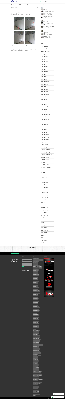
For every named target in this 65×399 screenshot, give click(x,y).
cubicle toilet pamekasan (45, 112)
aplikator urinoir (43, 49)
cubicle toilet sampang (44, 124)
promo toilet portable (44, 199)
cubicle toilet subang (44, 127)
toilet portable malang (44, 230)
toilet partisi (43, 225)
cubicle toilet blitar (35, 278)
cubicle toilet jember (44, 97)
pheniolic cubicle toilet (44, 185)
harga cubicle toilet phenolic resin (46, 154)
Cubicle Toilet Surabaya (15, 253)
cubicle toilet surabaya (36, 49)
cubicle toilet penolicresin (45, 116)
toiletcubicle (26, 50)
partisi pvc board (44, 177)
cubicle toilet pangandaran (45, 114)
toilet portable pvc (44, 232)
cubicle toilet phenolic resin (45, 117)
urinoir (42, 237)
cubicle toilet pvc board (44, 122)
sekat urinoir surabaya (44, 207)
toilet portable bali (44, 227)
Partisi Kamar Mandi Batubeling (47, 10)
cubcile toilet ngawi (44, 54)
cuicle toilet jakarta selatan (45, 142)
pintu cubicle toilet (44, 189)
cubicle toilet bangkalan (35, 270)
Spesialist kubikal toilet (44, 212)
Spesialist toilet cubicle (35, 378)
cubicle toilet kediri (44, 104)
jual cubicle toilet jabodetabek (46, 167)
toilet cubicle (16, 50)
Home (41, 1)
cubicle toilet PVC (29, 49)
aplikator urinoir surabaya (45, 51)
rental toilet (43, 200)
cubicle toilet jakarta (44, 91)
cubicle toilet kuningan (44, 106)
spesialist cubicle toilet (44, 210)
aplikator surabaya (44, 48)
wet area (42, 242)
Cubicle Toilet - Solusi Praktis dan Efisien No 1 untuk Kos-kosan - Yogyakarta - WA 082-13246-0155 (48, 27)
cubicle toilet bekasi (44, 76)
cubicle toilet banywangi (45, 74)
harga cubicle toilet (44, 147)
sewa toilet (43, 209)
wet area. (42, 243)
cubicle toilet (25, 49)
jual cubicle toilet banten (45, 164)
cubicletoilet (12, 50)
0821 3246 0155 (15, 261)
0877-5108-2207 (15, 263)
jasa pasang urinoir (44, 160)
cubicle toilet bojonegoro (45, 81)
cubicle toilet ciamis (35, 282)
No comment (16, 7)
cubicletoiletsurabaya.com (28, 45)
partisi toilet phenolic (44, 182)
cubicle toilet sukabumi (44, 129)
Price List (49, 1)
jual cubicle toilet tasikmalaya (45, 170)
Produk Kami (45, 1)
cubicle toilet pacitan (44, 111)
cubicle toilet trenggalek (45, 137)
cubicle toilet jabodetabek (45, 89)
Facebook (48, 398)
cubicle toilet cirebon (44, 84)
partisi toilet (43, 179)
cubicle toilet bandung (44, 66)
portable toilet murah (44, 192)
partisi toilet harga (44, 180)
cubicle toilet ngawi (44, 109)
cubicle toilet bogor (44, 79)
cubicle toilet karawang (44, 102)
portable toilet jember (44, 190)
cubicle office (14, 49)
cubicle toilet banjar (44, 69)
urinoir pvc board (44, 240)
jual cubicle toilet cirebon (45, 165)
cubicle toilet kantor (44, 101)
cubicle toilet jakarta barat (45, 92)
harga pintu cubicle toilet (45, 159)
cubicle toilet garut (44, 87)
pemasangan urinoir (44, 184)
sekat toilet (43, 204)
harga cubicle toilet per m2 (45, 152)
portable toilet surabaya (45, 194)
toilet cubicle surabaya (21, 50)
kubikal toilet (43, 172)
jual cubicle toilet (43, 162)
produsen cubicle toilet (44, 195)
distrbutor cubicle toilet (45, 144)
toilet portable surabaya (45, 233)
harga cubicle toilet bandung (45, 149)
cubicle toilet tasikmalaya (45, 136)
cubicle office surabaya (20, 49)
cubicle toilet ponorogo (45, 119)
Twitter (50, 398)
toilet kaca (42, 222)
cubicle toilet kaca (44, 99)
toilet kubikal (34, 383)
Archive (53, 253)
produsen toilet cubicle (44, 197)
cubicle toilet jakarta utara (45, 96)
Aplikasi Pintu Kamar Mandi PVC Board (47, 13)
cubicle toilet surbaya (44, 132)
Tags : (11, 49)
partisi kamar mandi (44, 175)
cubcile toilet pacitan (44, 56)
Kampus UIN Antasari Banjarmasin (47, 36)
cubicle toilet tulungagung (45, 139)
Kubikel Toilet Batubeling (46, 33)
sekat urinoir (43, 205)
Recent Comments (32, 247)
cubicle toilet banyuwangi (36, 274)
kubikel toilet (43, 174)
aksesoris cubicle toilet (44, 46)
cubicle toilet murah (44, 107)
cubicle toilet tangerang (45, 134)
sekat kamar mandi (44, 202)
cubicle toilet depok (44, 86)
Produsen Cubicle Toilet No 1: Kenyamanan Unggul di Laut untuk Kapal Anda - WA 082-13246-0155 (48, 23)
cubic (42, 58)
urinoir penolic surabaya (45, 238)
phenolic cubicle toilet (44, 187)
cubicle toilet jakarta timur (45, 94)
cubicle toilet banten (44, 71)
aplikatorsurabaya (44, 53)
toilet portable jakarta (35, 386)
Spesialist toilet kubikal (44, 215)
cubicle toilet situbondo (45, 126)
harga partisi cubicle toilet (45, 157)
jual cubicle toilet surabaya (45, 169)
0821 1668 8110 (15, 262)
